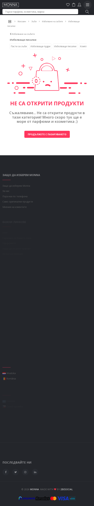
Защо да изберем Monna (16, 191)
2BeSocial (66, 489)
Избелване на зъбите (52, 21)
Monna (34, 489)
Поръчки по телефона (14, 202)
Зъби (34, 21)
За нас (5, 197)
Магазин (22, 21)
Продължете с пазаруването (47, 134)
